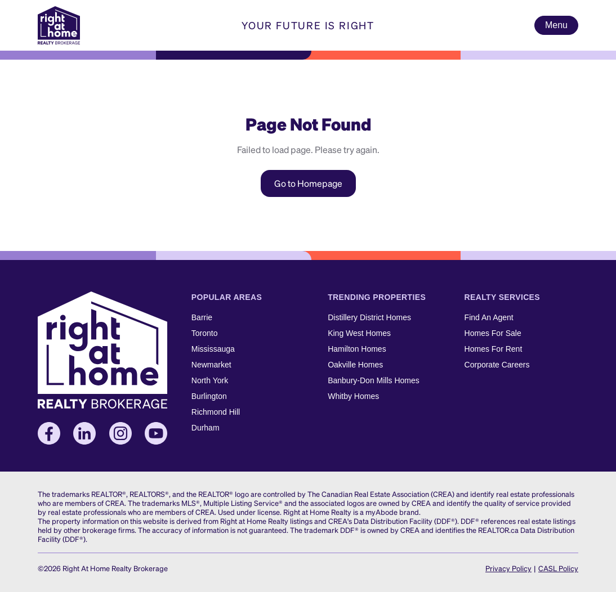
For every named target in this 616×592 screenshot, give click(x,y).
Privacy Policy (508, 568)
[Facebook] (49, 433)
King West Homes (359, 333)
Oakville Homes (355, 364)
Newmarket (211, 364)
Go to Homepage (308, 183)
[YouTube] (156, 433)
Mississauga (213, 348)
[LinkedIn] (84, 433)
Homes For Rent (494, 348)
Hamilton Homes (357, 348)
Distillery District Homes (369, 317)
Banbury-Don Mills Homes (373, 380)
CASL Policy (558, 568)
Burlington (209, 396)
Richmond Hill (215, 411)
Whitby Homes (353, 396)
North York (209, 380)
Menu (556, 25)
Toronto (204, 333)
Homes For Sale (493, 333)
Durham (205, 427)
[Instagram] (120, 433)
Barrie (201, 317)
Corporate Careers (497, 364)
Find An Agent (489, 317)
